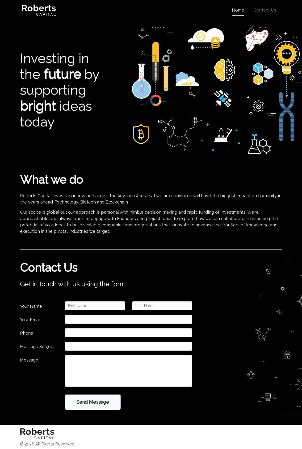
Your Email (30, 319)
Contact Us (265, 10)
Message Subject (37, 346)
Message (29, 360)
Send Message (92, 402)
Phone (26, 333)
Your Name (31, 306)
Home (238, 9)
